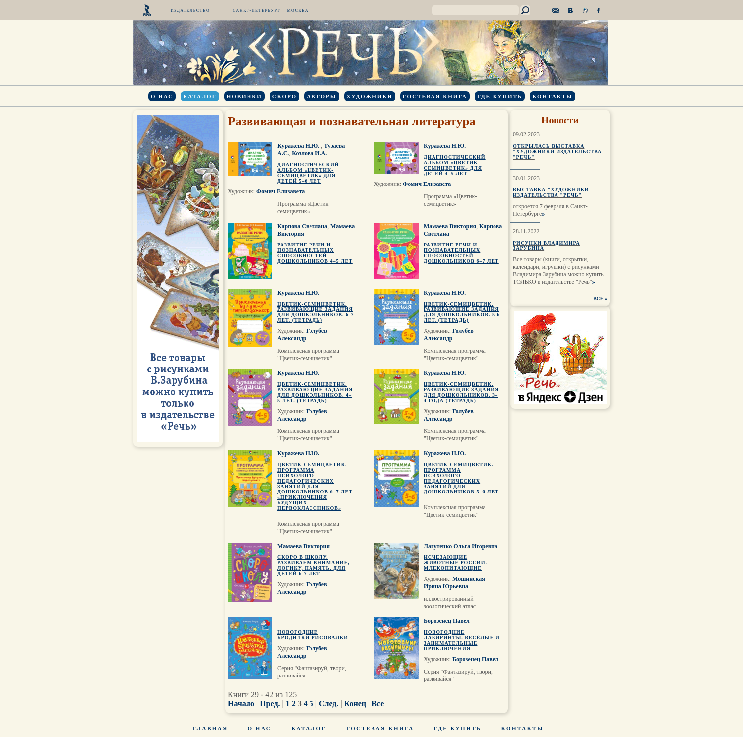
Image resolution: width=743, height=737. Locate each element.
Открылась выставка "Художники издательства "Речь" (557, 151)
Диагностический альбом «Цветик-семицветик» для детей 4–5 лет (455, 165)
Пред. (270, 703)
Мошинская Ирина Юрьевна (454, 582)
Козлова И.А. (309, 153)
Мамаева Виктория (450, 226)
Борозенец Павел (447, 620)
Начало (241, 703)
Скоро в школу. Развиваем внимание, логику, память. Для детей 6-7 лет (313, 565)
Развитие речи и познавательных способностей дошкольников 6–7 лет (461, 253)
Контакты (552, 96)
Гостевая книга (435, 96)
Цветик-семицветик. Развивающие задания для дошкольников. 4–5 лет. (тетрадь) (315, 392)
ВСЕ (598, 298)
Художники (370, 96)
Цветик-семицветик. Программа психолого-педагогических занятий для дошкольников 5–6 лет (461, 478)
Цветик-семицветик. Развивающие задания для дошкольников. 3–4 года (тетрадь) (461, 392)
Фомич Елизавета (280, 191)
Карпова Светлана (302, 226)
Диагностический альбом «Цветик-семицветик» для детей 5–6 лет (308, 173)
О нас (162, 96)
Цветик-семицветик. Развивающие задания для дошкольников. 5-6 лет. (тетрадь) (462, 312)
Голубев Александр (302, 334)
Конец (355, 703)
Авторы (321, 96)
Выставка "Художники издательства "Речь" (551, 192)
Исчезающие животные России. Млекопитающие (455, 562)
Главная (210, 728)
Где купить (499, 96)
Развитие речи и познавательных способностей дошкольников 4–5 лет (315, 253)
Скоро (284, 96)
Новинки (244, 96)
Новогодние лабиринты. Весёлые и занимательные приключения (462, 640)
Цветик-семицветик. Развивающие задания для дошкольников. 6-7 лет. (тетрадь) (315, 312)
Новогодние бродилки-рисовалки (312, 634)
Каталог (199, 96)
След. (329, 703)
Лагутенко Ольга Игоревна (460, 546)
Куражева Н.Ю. (299, 145)
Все (378, 703)
